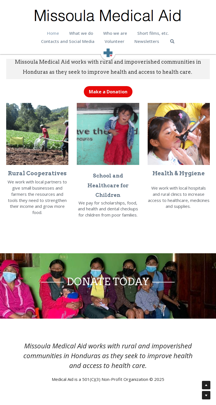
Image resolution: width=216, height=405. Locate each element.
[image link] (108, 52)
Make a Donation (108, 92)
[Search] (172, 41)
